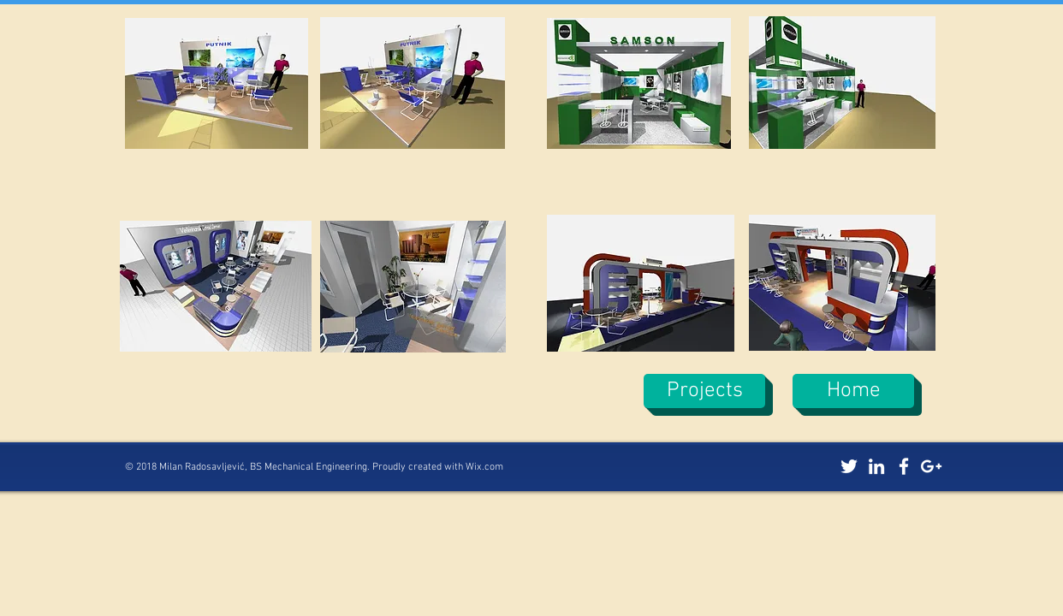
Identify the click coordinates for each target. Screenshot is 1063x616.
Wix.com (484, 467)
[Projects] (704, 391)
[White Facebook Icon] (904, 466)
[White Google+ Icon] (931, 466)
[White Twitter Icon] (849, 466)
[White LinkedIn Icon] (876, 466)
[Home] (853, 391)
